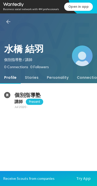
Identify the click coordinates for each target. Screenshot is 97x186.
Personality (58, 77)
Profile (10, 77)
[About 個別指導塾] (7, 95)
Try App (83, 178)
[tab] (10, 77)
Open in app (78, 6)
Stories (32, 77)
